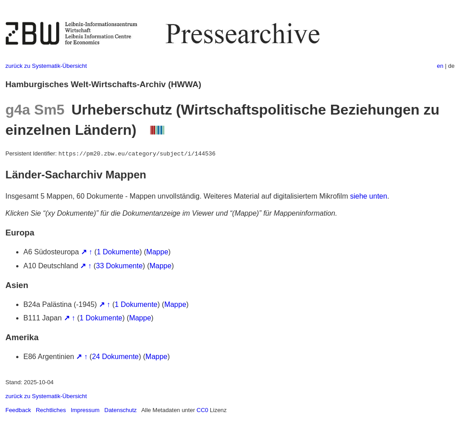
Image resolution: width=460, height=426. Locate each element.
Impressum (85, 410)
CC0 (202, 410)
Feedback (18, 410)
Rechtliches (51, 410)
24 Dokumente (115, 356)
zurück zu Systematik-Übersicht (46, 65)
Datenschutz (120, 410)
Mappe (157, 252)
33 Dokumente (119, 266)
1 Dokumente (118, 252)
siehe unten (368, 196)
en (440, 65)
